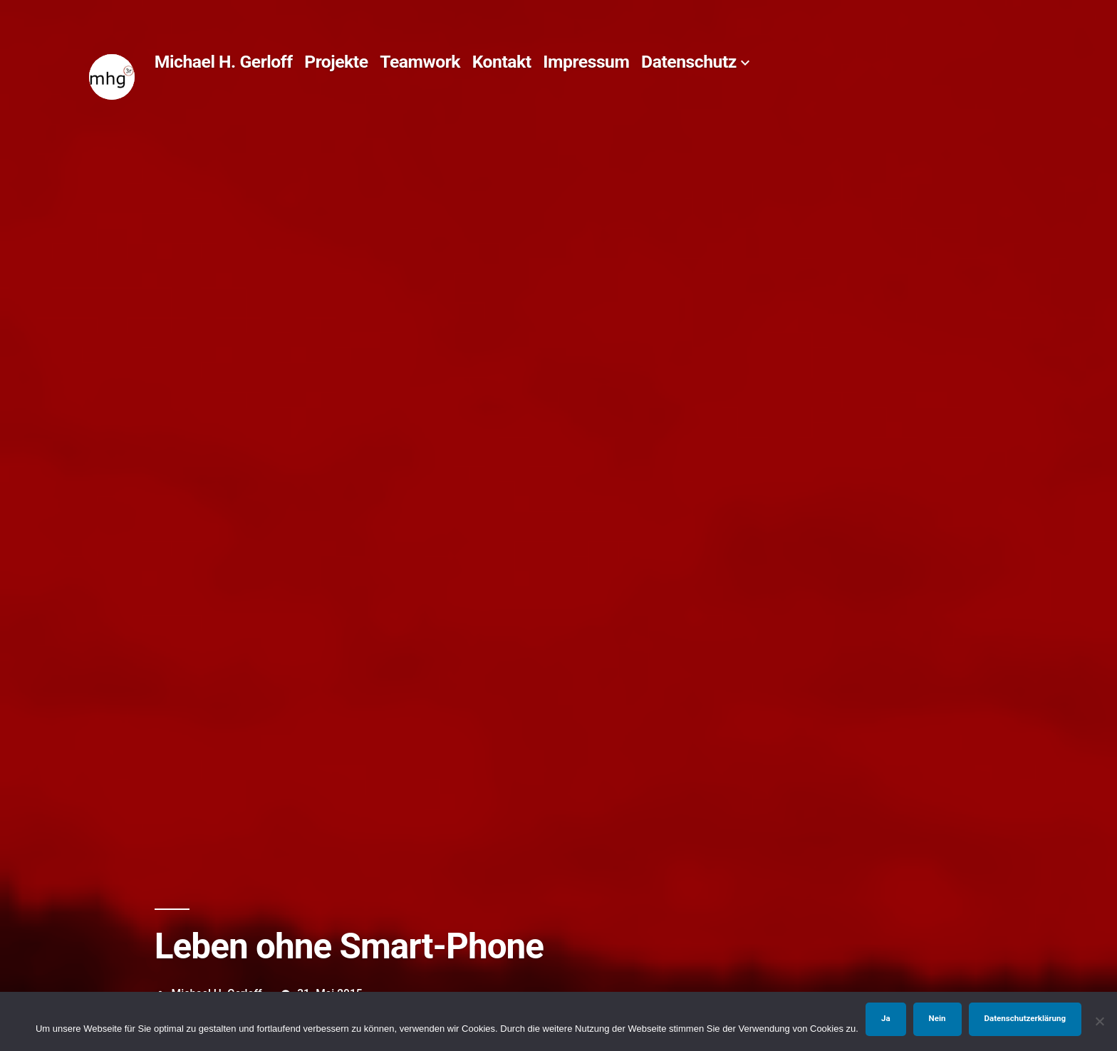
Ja (885, 1018)
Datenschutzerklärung (1025, 1018)
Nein (937, 1018)
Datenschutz (689, 61)
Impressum (586, 61)
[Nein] (1099, 1021)
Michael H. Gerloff (224, 61)
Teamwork (420, 61)
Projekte (336, 61)
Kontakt (501, 61)
